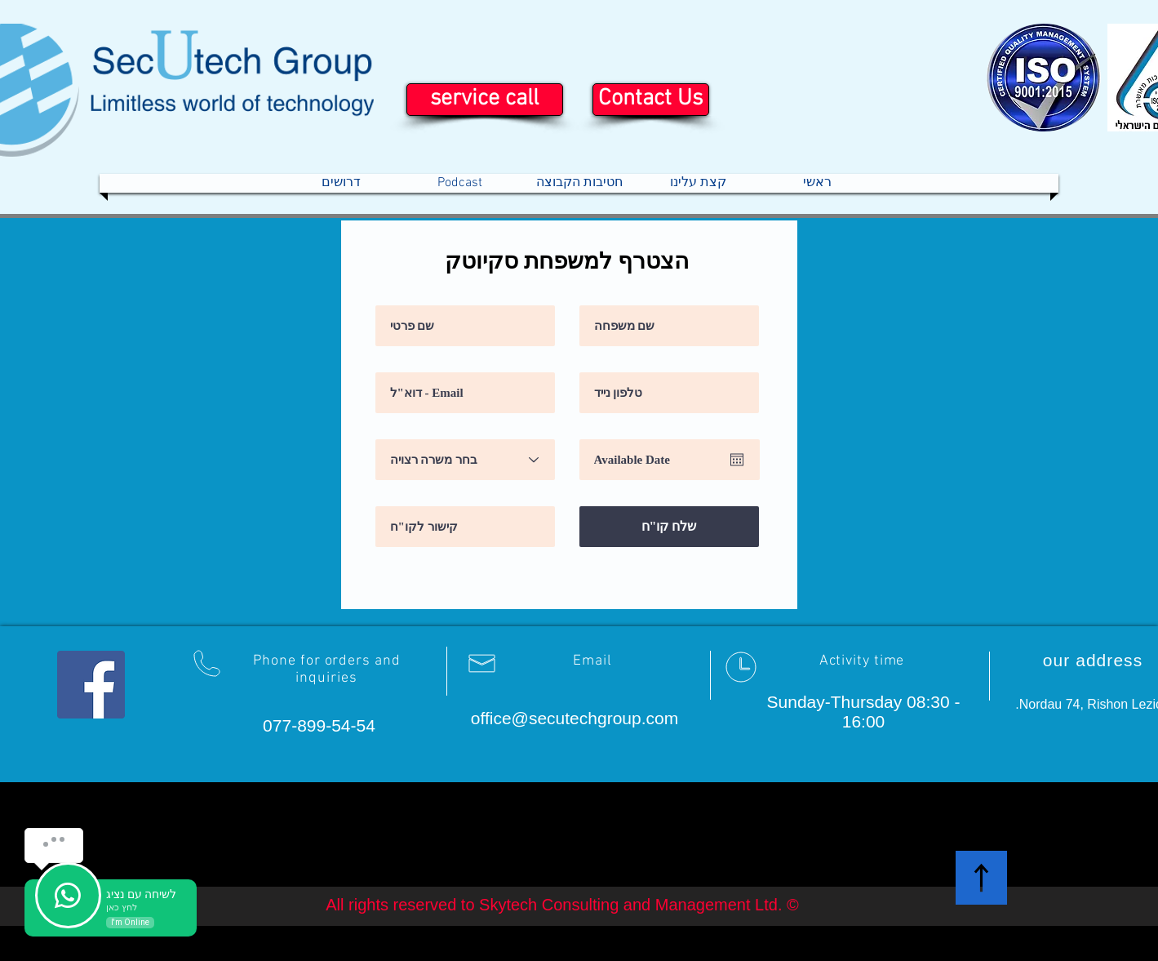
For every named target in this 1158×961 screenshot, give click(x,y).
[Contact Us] (650, 99)
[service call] (484, 99)
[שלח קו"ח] (669, 526)
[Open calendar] (736, 459)
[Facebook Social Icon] (91, 685)
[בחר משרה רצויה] (465, 459)
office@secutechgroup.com (574, 718)
